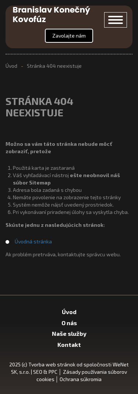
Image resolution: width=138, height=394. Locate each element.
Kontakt (69, 344)
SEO (37, 371)
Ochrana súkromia (81, 379)
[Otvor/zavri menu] (115, 20)
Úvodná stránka (33, 241)
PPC (53, 371)
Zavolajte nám (69, 35)
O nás (69, 323)
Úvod (11, 65)
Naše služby (69, 333)
